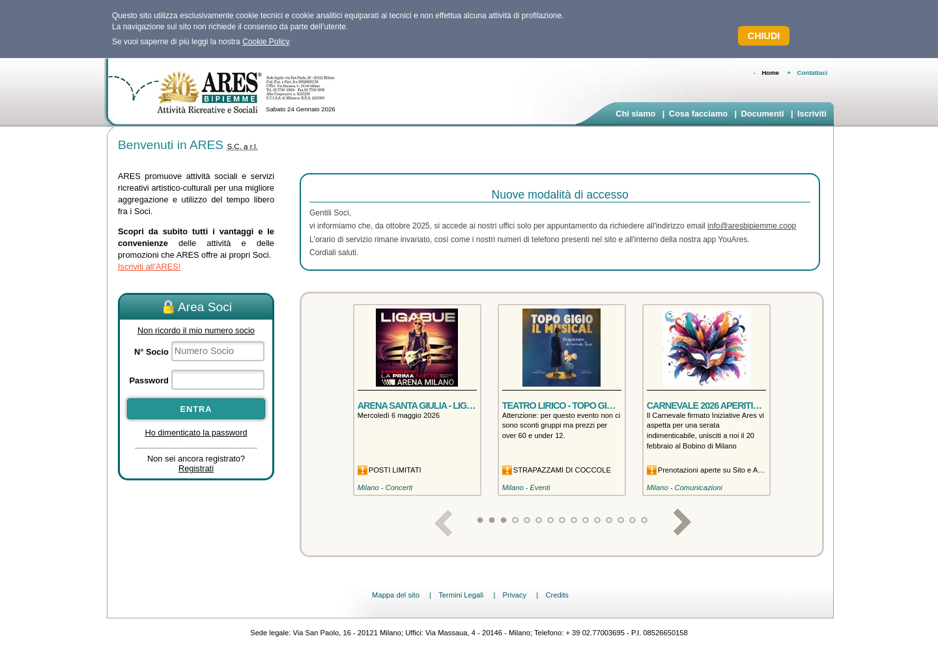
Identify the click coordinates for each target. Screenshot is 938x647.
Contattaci (812, 72)
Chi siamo (635, 113)
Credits (556, 595)
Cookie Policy (266, 41)
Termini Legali (460, 595)
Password (148, 380)
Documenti (762, 113)
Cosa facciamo (698, 113)
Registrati (196, 468)
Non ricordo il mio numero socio (196, 330)
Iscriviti (812, 113)
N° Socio (151, 352)
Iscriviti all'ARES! (149, 266)
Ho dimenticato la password (196, 432)
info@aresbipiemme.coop (751, 225)
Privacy (514, 595)
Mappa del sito (395, 595)
